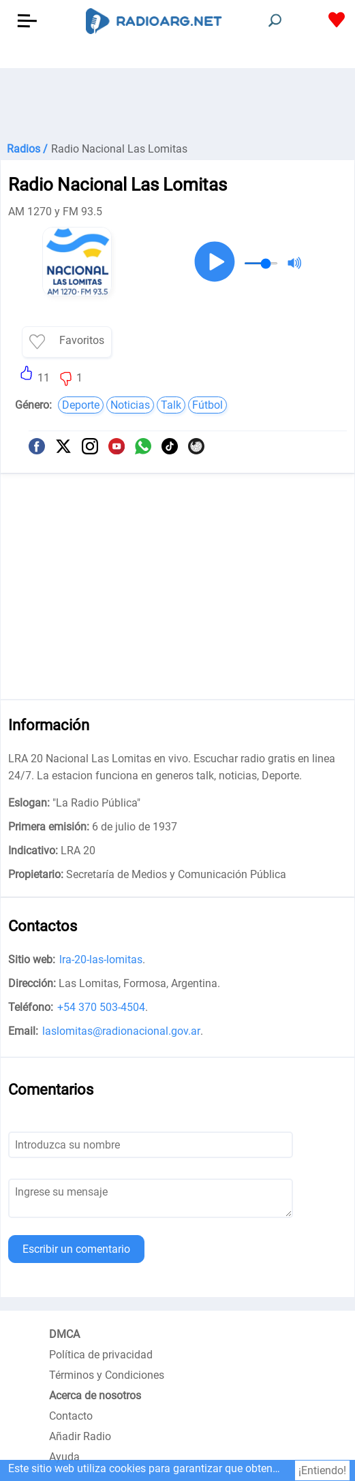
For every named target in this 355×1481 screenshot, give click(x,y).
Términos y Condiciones (106, 1375)
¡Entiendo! (322, 1470)
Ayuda (64, 1456)
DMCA (64, 1334)
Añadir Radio (80, 1436)
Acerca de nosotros (95, 1395)
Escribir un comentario (76, 1249)
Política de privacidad (101, 1354)
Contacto (71, 1415)
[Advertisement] (177, 102)
